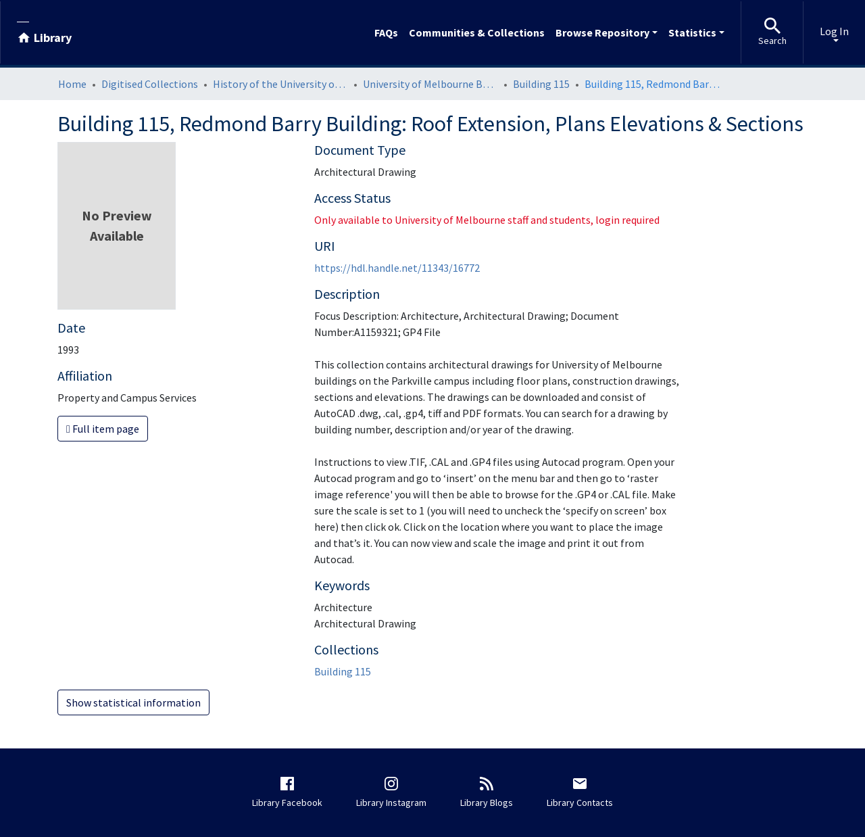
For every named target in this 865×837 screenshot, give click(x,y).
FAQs (386, 32)
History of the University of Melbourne (280, 84)
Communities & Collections (477, 32)
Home (72, 84)
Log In (834, 31)
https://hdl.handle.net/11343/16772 (397, 267)
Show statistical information (133, 702)
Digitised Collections (149, 84)
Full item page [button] (102, 428)
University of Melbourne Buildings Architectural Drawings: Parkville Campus (430, 84)
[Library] (44, 32)
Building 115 (541, 84)
